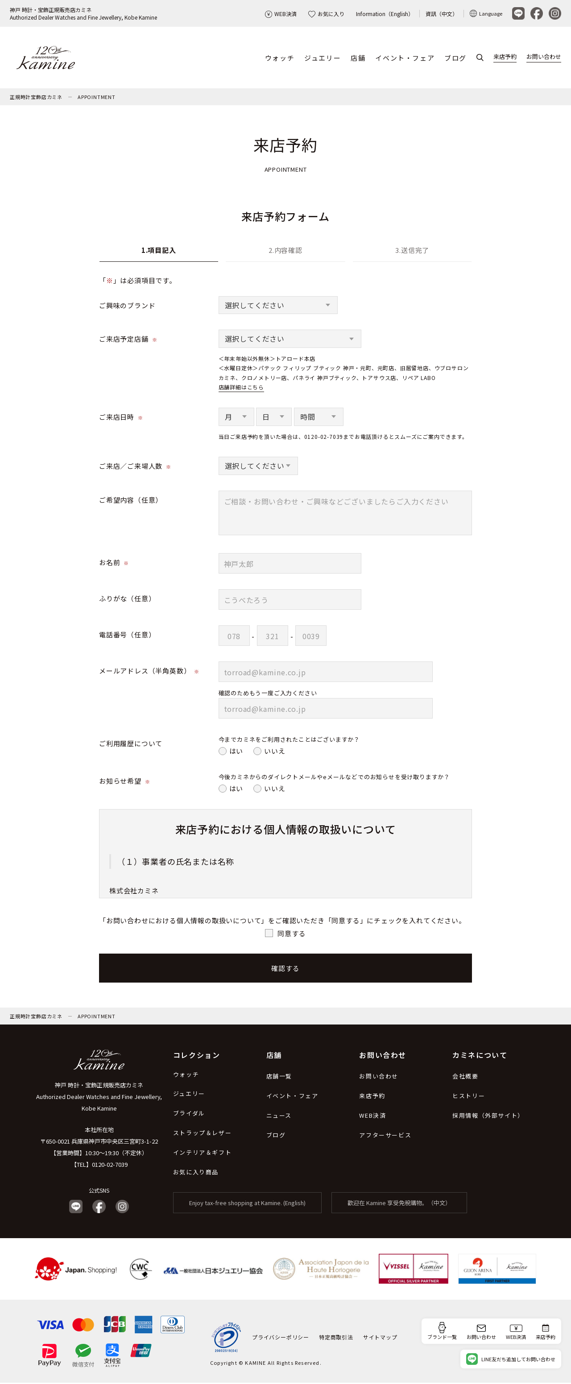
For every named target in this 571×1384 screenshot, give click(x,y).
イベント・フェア (404, 58)
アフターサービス (385, 1136)
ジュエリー (322, 58)
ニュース (279, 1116)
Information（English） (385, 13)
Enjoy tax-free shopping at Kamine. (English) (247, 1204)
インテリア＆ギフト (202, 1153)
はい (236, 751)
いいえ (274, 751)
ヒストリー (468, 1097)
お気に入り (326, 13)
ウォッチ (279, 58)
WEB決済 (281, 13)
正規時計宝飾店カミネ (36, 97)
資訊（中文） (442, 13)
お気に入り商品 (196, 1173)
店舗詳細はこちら (241, 388)
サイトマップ (380, 1338)
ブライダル (189, 1114)
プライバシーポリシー (280, 1338)
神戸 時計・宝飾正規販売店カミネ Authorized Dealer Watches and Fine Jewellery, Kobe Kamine (99, 1098)
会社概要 (465, 1077)
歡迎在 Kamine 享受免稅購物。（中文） (399, 1204)
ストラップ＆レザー (202, 1134)
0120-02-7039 (110, 1165)
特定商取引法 (336, 1338)
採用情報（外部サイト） (488, 1116)
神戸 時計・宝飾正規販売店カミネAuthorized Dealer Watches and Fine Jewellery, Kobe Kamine (83, 13)
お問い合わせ (543, 57)
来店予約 (505, 57)
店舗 (358, 58)
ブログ (455, 58)
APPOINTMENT (97, 97)
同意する (291, 933)
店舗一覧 (279, 1077)
